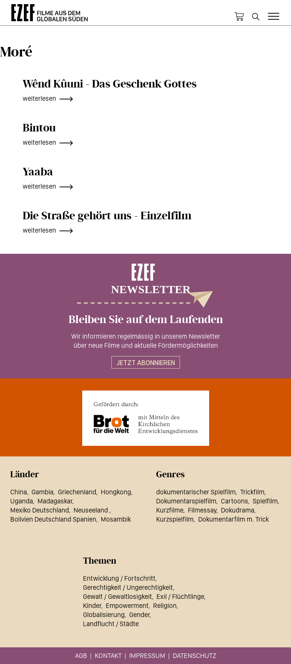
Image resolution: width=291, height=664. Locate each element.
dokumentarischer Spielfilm (196, 492)
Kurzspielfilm (175, 519)
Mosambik (116, 519)
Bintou (39, 128)
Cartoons (234, 501)
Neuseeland (92, 510)
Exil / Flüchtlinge (180, 596)
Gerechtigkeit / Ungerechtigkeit (128, 587)
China (18, 492)
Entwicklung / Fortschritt (119, 578)
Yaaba (38, 172)
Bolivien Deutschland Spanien (53, 519)
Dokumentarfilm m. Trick (233, 519)
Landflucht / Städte (111, 624)
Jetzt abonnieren (145, 363)
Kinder (92, 605)
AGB (81, 655)
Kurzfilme (169, 510)
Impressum (147, 655)
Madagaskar (55, 501)
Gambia (42, 492)
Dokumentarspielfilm (186, 501)
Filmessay (202, 510)
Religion (165, 605)
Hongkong (116, 492)
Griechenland (77, 492)
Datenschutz (194, 655)
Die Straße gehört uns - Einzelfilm (107, 216)
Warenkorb (239, 16)
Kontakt (108, 655)
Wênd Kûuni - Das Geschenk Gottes (110, 84)
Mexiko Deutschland (39, 510)
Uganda (21, 501)
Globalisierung (104, 615)
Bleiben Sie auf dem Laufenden (146, 320)
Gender (139, 615)
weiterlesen (39, 98)
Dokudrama (237, 510)
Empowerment (127, 605)
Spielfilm (265, 501)
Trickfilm (252, 492)
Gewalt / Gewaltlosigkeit (117, 596)
